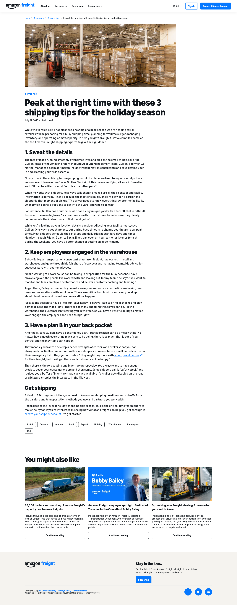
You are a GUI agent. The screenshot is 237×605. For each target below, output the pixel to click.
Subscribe (143, 579)
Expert (84, 424)
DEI (29, 430)
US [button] (177, 6)
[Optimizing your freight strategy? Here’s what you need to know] (182, 484)
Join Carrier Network (47, 591)
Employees (133, 424)
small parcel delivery (128, 355)
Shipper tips (53, 18)
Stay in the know (149, 563)
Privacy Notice (64, 591)
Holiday (98, 424)
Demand (44, 424)
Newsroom (77, 6)
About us (45, 6)
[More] (66, 6)
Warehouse (115, 424)
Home (27, 18)
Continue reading (55, 535)
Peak (71, 424)
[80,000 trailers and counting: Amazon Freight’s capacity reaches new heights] (55, 484)
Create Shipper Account (216, 6)
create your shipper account (44, 414)
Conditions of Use (80, 591)
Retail (30, 424)
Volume (59, 424)
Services (59, 6)
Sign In (191, 6)
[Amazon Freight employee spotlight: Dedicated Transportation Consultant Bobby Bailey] (118, 484)
